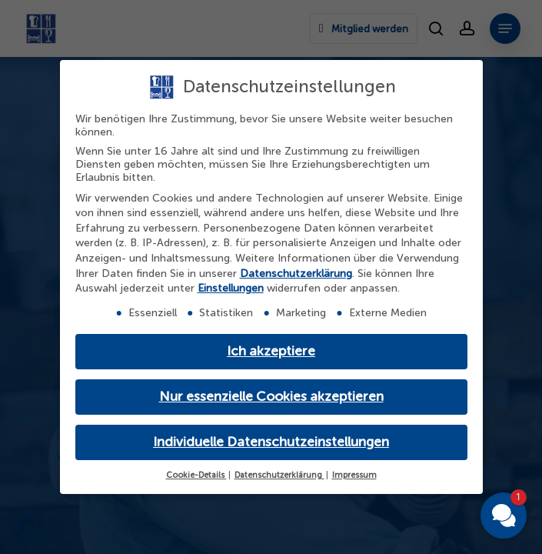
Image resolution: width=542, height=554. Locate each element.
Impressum (354, 475)
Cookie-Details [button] (196, 475)
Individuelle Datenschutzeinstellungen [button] (271, 442)
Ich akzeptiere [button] (271, 351)
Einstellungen (231, 288)
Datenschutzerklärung (296, 273)
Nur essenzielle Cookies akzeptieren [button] (271, 397)
